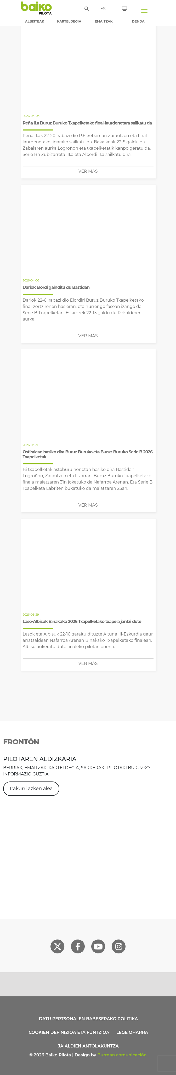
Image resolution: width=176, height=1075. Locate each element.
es (103, 8)
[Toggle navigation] (144, 9)
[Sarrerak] (122, 8)
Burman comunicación (122, 1054)
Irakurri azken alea (31, 788)
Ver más (88, 171)
